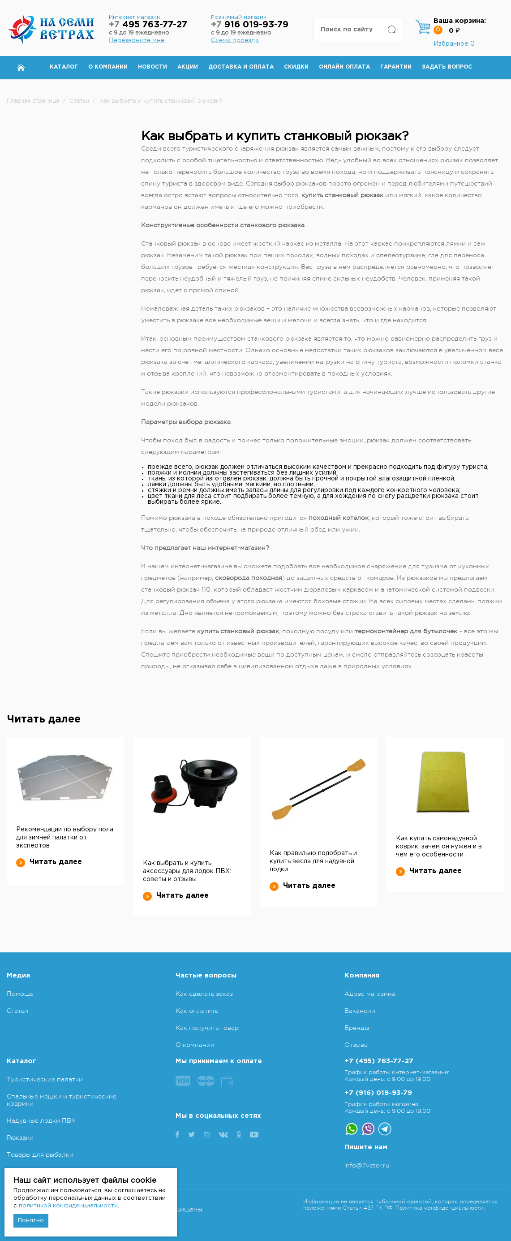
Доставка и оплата (241, 67)
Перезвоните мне (136, 39)
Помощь (20, 993)
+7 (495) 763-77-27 (378, 1061)
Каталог (64, 67)
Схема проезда (235, 39)
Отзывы (356, 1044)
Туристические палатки (45, 1079)
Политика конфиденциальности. (440, 1208)
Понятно (31, 1220)
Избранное (454, 44)
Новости (152, 67)
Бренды (356, 1027)
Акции (187, 67)
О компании (108, 67)
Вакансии (359, 1010)
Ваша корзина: (460, 21)
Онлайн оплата (344, 67)
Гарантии (396, 67)
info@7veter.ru (367, 1165)
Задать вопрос (447, 67)
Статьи (17, 1010)
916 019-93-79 (249, 25)
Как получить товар (207, 1027)
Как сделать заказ (204, 993)
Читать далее (49, 862)
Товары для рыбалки (40, 1154)
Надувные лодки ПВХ (41, 1120)
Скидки (296, 67)
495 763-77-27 (148, 25)
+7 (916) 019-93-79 (378, 1093)
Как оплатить (197, 1010)
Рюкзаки (20, 1137)
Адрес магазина (369, 993)
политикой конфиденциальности (68, 1205)
